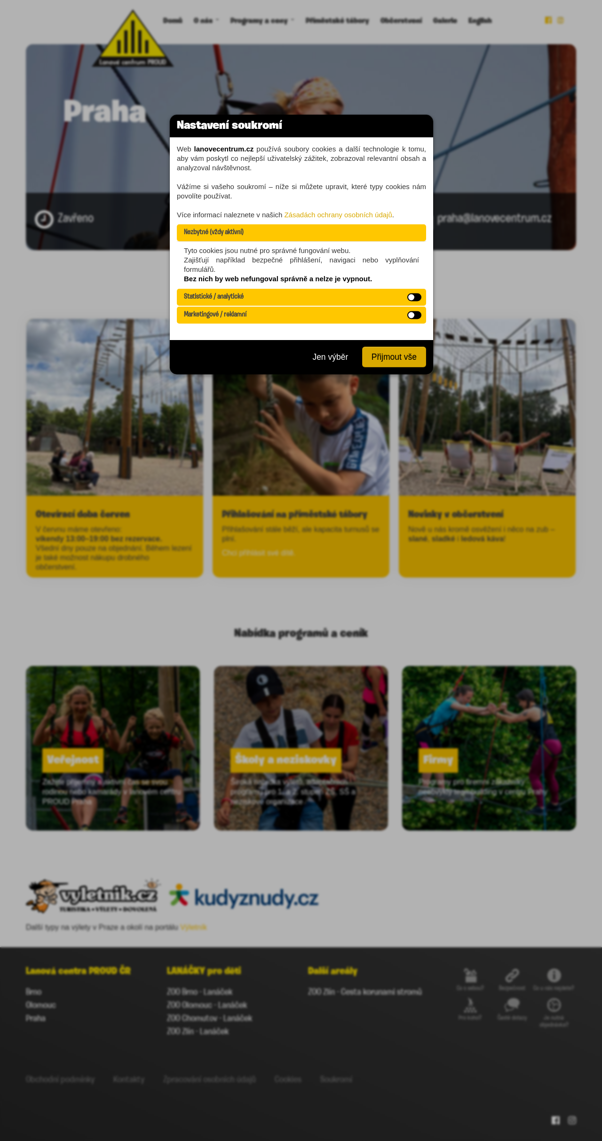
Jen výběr (330, 357)
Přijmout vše (394, 357)
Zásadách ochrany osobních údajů (338, 215)
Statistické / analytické (214, 297)
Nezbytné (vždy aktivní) (214, 232)
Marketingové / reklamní (215, 314)
